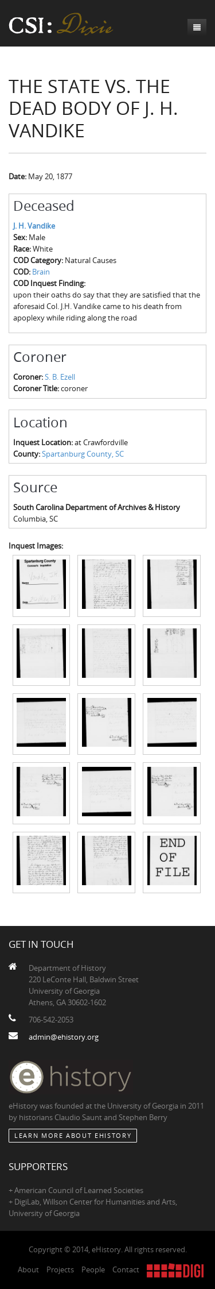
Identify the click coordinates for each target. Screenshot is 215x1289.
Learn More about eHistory (72, 1135)
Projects (60, 1269)
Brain (41, 272)
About (28, 1269)
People (93, 1269)
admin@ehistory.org (64, 1037)
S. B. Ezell (60, 377)
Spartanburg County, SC (83, 454)
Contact (125, 1269)
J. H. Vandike (34, 226)
